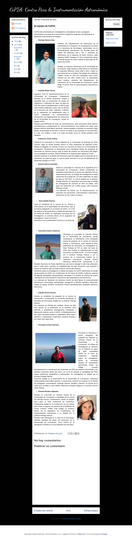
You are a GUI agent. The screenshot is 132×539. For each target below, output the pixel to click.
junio (16, 69)
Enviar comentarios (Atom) (71, 519)
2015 (16, 45)
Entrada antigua (91, 511)
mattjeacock (81, 534)
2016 (16, 41)
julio (15, 66)
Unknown (17, 24)
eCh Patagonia (20, 28)
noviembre (18, 48)
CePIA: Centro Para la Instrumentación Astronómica (59, 10)
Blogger (104, 534)
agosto (17, 62)
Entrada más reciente (43, 511)
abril (16, 72)
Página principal (112, 39)
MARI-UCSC (111, 43)
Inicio (68, 511)
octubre (17, 53)
